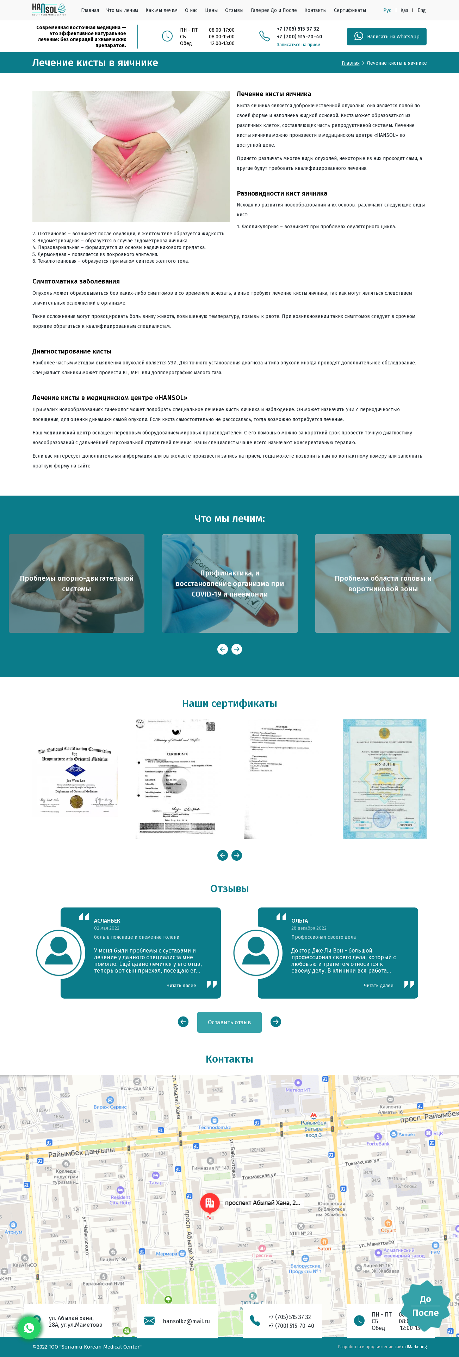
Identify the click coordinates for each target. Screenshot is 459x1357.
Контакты (315, 10)
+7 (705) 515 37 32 (298, 29)
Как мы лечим (161, 10)
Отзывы (234, 10)
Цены (211, 10)
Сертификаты (350, 10)
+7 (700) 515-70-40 (299, 36)
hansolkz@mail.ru (186, 1321)
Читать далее (181, 985)
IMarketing (417, 1346)
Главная (90, 10)
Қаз (404, 10)
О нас (191, 10)
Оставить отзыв (229, 1022)
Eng (421, 10)
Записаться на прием (298, 44)
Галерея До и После (274, 10)
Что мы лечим (122, 10)
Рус (387, 10)
